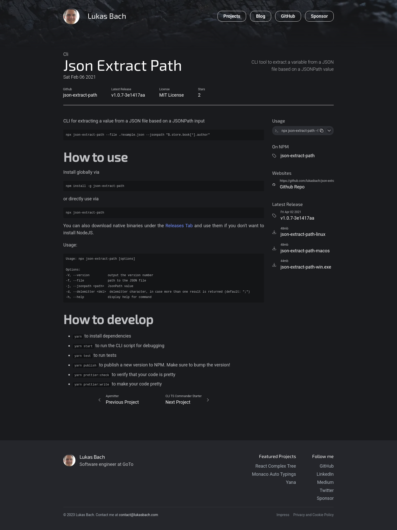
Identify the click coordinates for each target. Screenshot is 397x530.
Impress (282, 515)
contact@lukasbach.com (138, 515)
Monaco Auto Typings (274, 474)
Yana (291, 482)
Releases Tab (179, 225)
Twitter (327, 490)
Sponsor (325, 498)
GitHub (327, 466)
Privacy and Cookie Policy (313, 515)
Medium (325, 482)
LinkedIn (325, 474)
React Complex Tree (275, 466)
